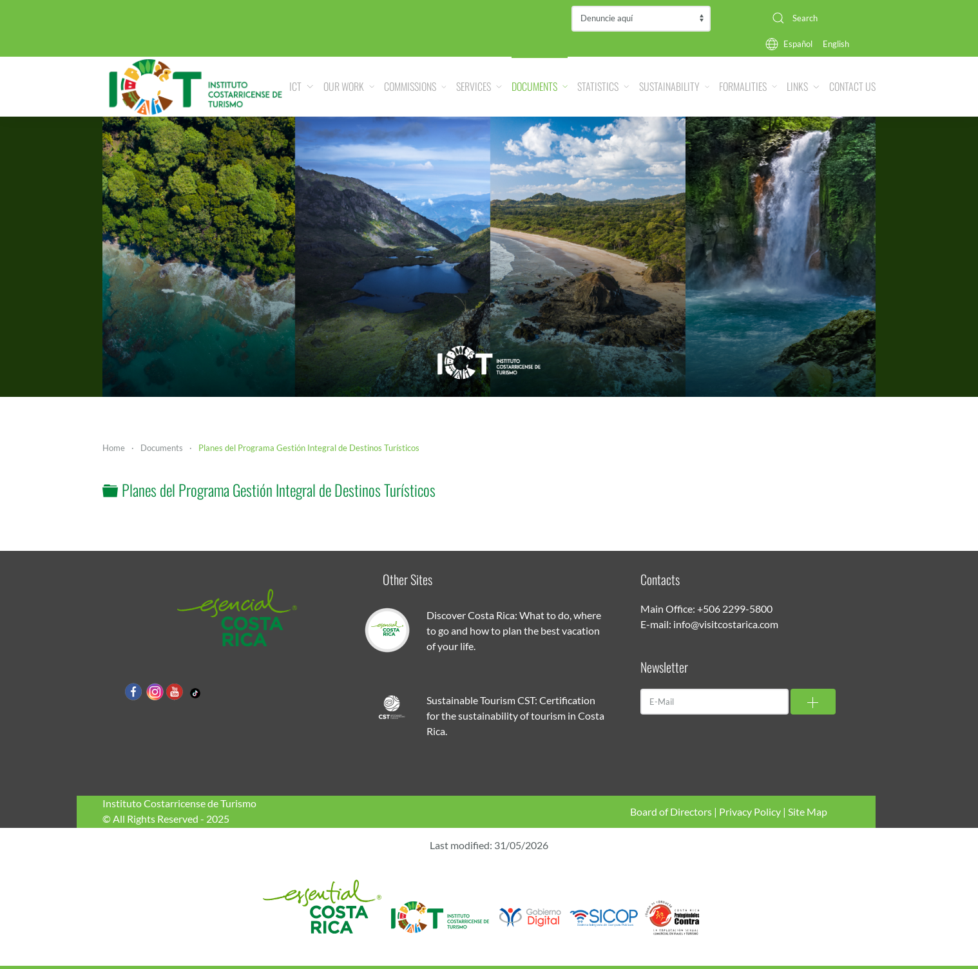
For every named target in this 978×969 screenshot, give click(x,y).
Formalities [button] (748, 86)
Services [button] (479, 86)
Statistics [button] (603, 86)
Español (797, 44)
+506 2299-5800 (734, 608)
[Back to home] (195, 87)
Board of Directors (671, 811)
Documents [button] (540, 86)
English (836, 44)
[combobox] (819, 18)
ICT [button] (301, 86)
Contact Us (852, 86)
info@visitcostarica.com (725, 624)
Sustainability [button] (674, 86)
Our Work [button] (349, 86)
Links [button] (803, 86)
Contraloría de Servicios (641, 19)
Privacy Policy (750, 811)
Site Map (807, 811)
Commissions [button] (415, 86)
